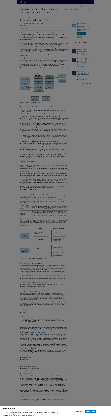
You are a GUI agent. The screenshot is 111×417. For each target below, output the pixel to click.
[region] (55, 411)
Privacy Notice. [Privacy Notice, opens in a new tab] (30, 415)
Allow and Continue (90, 411)
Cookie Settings (79, 411)
